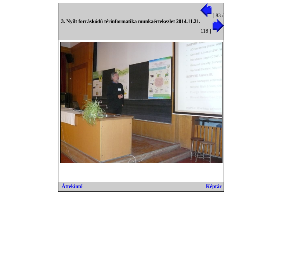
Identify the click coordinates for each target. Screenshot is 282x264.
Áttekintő (72, 186)
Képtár (214, 186)
